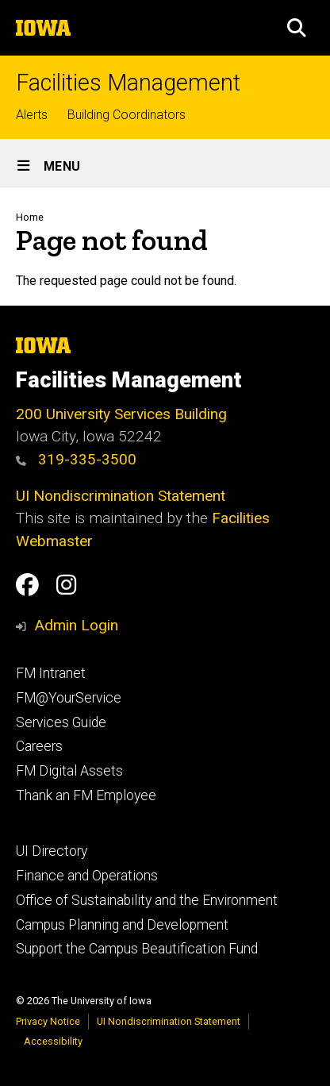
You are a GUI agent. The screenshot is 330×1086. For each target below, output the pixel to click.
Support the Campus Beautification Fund (137, 949)
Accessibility (53, 1041)
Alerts (32, 114)
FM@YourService (68, 698)
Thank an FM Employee (86, 795)
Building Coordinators (126, 114)
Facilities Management (128, 82)
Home (30, 217)
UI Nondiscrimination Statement (120, 496)
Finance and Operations (87, 876)
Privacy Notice (48, 1021)
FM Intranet (51, 673)
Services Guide (61, 722)
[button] (296, 28)
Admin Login (76, 625)
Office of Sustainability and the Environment (147, 900)
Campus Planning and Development (122, 925)
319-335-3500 (76, 459)
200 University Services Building (121, 414)
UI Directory (51, 851)
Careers (39, 746)
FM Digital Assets (69, 771)
